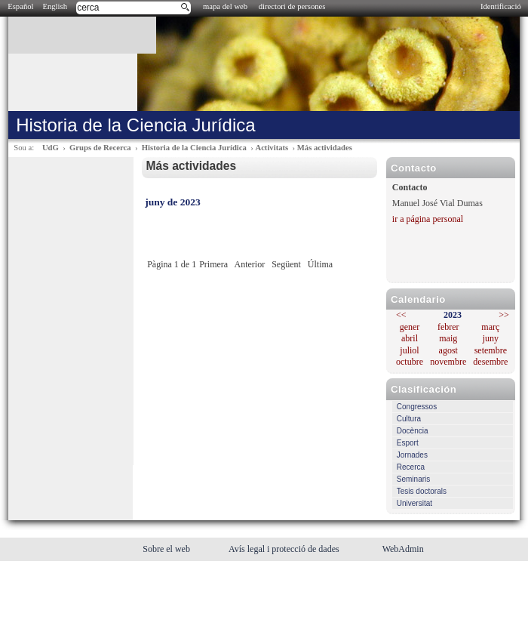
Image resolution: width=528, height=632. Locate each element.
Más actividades (324, 147)
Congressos (417, 406)
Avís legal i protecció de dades (285, 549)
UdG (50, 147)
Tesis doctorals (422, 491)
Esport (408, 443)
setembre (490, 350)
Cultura (409, 419)
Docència (412, 431)
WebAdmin (403, 549)
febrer (448, 327)
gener (410, 327)
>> (504, 315)
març (490, 327)
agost (448, 350)
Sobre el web (167, 549)
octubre (409, 361)
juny (491, 338)
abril (409, 338)
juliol (409, 350)
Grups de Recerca (99, 147)
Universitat (414, 503)
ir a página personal (427, 219)
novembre (448, 361)
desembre (490, 361)
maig (448, 338)
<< (401, 315)
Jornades (412, 455)
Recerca (411, 467)
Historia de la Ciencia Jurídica (194, 147)
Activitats (271, 147)
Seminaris (413, 479)
